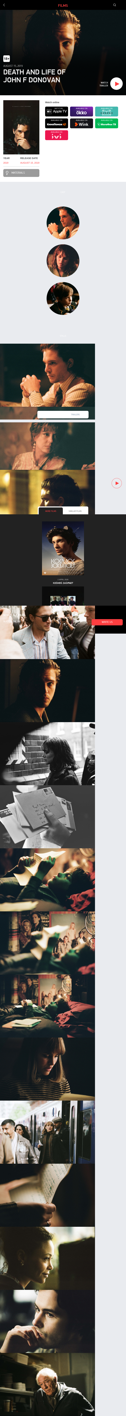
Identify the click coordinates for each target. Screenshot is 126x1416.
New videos (50, 415)
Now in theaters (14, 615)
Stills (63, 336)
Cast (63, 192)
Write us (107, 622)
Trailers (75, 415)
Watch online (12, 621)
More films (50, 511)
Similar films (75, 511)
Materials (18, 173)
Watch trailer (103, 84)
